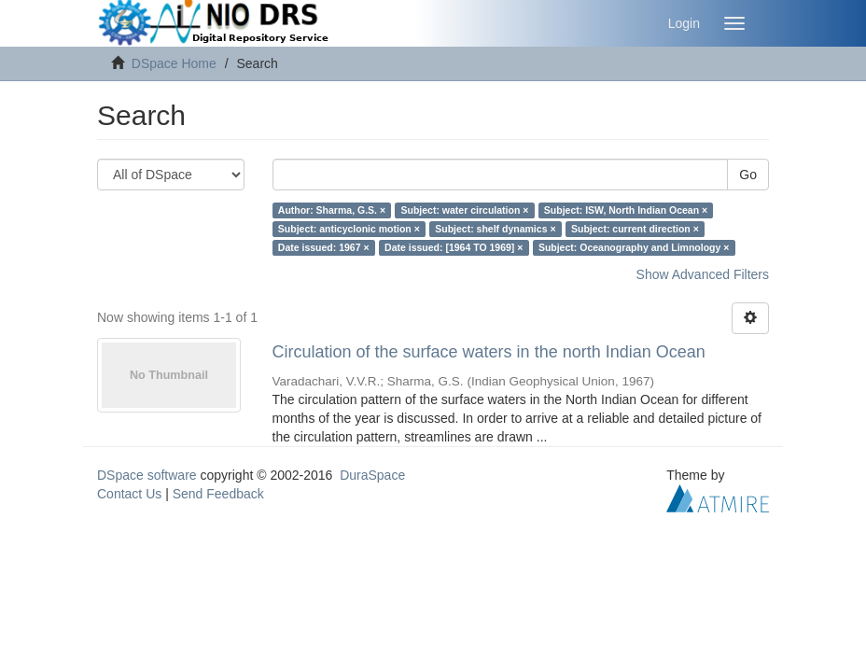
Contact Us (129, 493)
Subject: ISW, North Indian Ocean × (625, 210)
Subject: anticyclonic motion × (349, 228)
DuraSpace (372, 475)
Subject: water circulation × (465, 210)
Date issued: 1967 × (324, 247)
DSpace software (147, 475)
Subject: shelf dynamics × (495, 228)
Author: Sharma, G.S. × (331, 210)
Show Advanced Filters (702, 274)
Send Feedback (218, 493)
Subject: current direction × (635, 228)
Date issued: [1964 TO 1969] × (453, 247)
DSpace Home (174, 63)
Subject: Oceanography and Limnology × (634, 247)
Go (748, 174)
